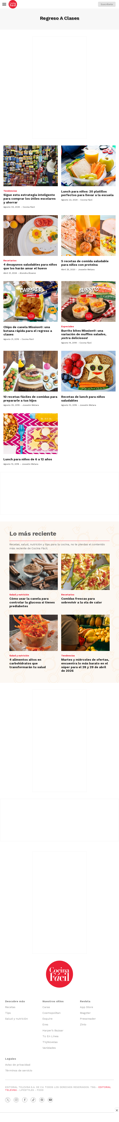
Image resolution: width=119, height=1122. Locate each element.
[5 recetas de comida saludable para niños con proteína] (88, 235)
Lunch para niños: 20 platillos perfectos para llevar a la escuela (87, 193)
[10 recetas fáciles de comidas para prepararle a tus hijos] (30, 371)
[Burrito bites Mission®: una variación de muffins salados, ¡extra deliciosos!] (88, 301)
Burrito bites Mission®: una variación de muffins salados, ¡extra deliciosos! (83, 334)
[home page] (13, 4)
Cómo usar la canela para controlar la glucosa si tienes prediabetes (32, 602)
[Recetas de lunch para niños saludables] (88, 371)
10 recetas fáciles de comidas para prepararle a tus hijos (30, 398)
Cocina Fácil (29, 207)
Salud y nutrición (19, 594)
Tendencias (10, 191)
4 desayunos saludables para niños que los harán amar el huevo (30, 266)
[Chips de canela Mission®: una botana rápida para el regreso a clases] (30, 301)
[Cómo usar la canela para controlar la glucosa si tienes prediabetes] (33, 572)
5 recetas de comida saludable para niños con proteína (85, 263)
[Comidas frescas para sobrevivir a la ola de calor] (85, 572)
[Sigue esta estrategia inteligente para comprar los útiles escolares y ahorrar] (30, 165)
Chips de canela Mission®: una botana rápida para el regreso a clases (27, 330)
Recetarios (10, 260)
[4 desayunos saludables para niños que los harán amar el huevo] (30, 235)
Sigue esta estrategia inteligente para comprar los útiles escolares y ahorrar (29, 198)
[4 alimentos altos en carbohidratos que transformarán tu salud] (33, 633)
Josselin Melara (86, 269)
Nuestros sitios (53, 1001)
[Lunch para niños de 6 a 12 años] (30, 433)
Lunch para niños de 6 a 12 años (27, 459)
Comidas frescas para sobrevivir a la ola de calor (81, 600)
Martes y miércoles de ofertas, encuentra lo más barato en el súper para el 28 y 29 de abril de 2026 (85, 665)
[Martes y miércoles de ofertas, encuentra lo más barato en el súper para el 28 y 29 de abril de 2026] (85, 633)
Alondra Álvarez (28, 273)
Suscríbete (107, 4)
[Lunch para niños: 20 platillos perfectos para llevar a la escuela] (88, 165)
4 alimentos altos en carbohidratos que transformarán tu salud (27, 663)
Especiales (67, 326)
